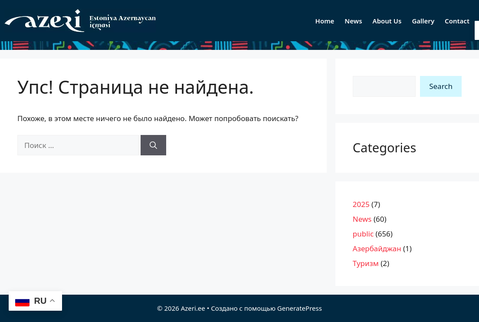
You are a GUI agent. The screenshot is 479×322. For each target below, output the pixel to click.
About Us (387, 20)
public (363, 234)
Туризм (366, 263)
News (353, 20)
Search (441, 86)
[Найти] (153, 145)
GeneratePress (299, 308)
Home (325, 20)
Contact (457, 20)
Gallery (423, 20)
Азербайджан (377, 248)
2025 (361, 204)
